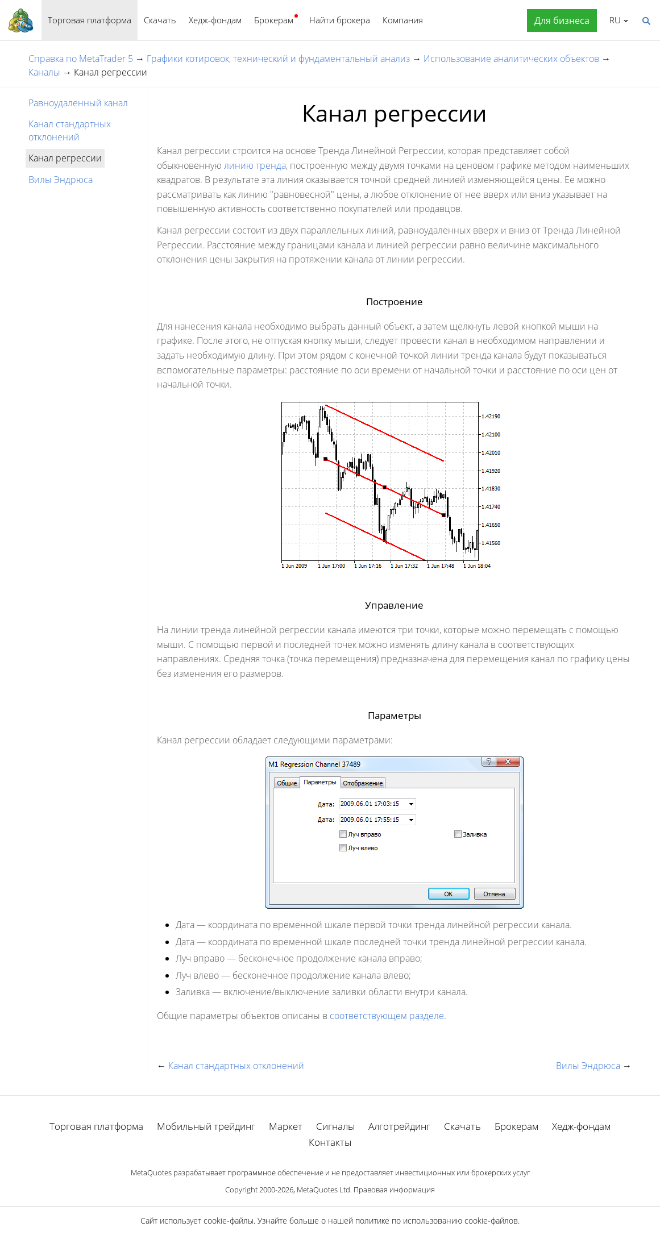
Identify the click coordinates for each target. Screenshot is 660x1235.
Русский (613, 20)
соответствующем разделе (387, 1015)
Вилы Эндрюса (60, 179)
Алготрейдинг (399, 1126)
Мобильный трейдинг (206, 1126)
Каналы (44, 72)
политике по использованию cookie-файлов (436, 1220)
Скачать (160, 20)
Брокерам (273, 20)
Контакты (330, 1142)
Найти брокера (339, 20)
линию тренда (255, 165)
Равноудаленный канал (78, 103)
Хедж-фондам (215, 20)
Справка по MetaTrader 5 (80, 58)
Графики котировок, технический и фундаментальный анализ (278, 58)
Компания (403, 20)
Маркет (285, 1126)
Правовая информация (394, 1189)
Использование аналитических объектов (511, 58)
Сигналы (335, 1126)
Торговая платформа (89, 20)
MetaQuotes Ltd (323, 1189)
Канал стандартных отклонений (69, 130)
